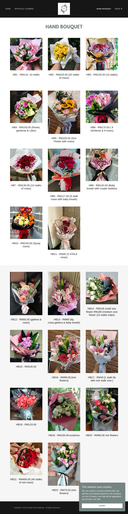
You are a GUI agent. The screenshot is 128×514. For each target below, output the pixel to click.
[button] (118, 8)
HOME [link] (8, 9)
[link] (64, 9)
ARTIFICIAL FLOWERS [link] (24, 9)
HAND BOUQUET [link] (104, 9)
